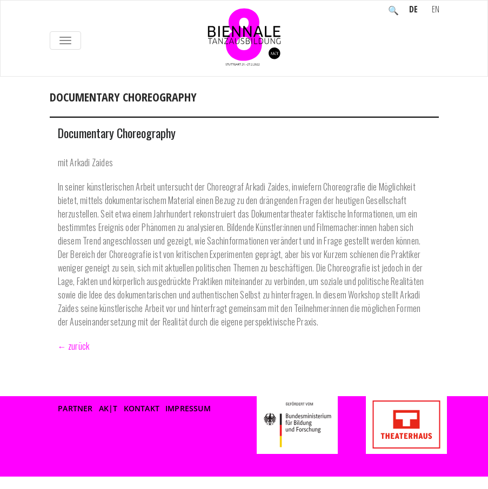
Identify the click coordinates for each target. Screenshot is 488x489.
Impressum (188, 408)
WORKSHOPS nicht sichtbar (137, 108)
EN (435, 10)
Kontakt (141, 408)
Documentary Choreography (117, 132)
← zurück (74, 345)
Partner (75, 408)
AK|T (108, 408)
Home (61, 108)
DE (413, 10)
